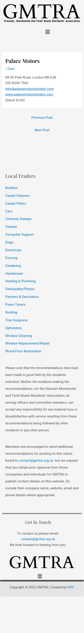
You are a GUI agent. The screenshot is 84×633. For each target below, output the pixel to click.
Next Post (42, 130)
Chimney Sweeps (18, 219)
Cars (11, 69)
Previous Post (42, 118)
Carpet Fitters (15, 203)
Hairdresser (14, 274)
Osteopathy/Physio (20, 289)
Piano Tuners (15, 305)
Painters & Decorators (22, 297)
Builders (11, 188)
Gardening (13, 266)
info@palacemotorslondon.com (29, 89)
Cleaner (11, 227)
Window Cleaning (18, 336)
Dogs (9, 242)
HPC (71, 587)
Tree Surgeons (16, 320)
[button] (47, 32)
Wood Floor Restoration (23, 351)
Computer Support (19, 234)
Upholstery (13, 328)
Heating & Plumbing (20, 281)
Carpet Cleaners (17, 196)
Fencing (11, 258)
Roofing (11, 312)
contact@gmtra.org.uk (36, 461)
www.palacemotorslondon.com (29, 94)
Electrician (13, 250)
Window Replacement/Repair (27, 343)
